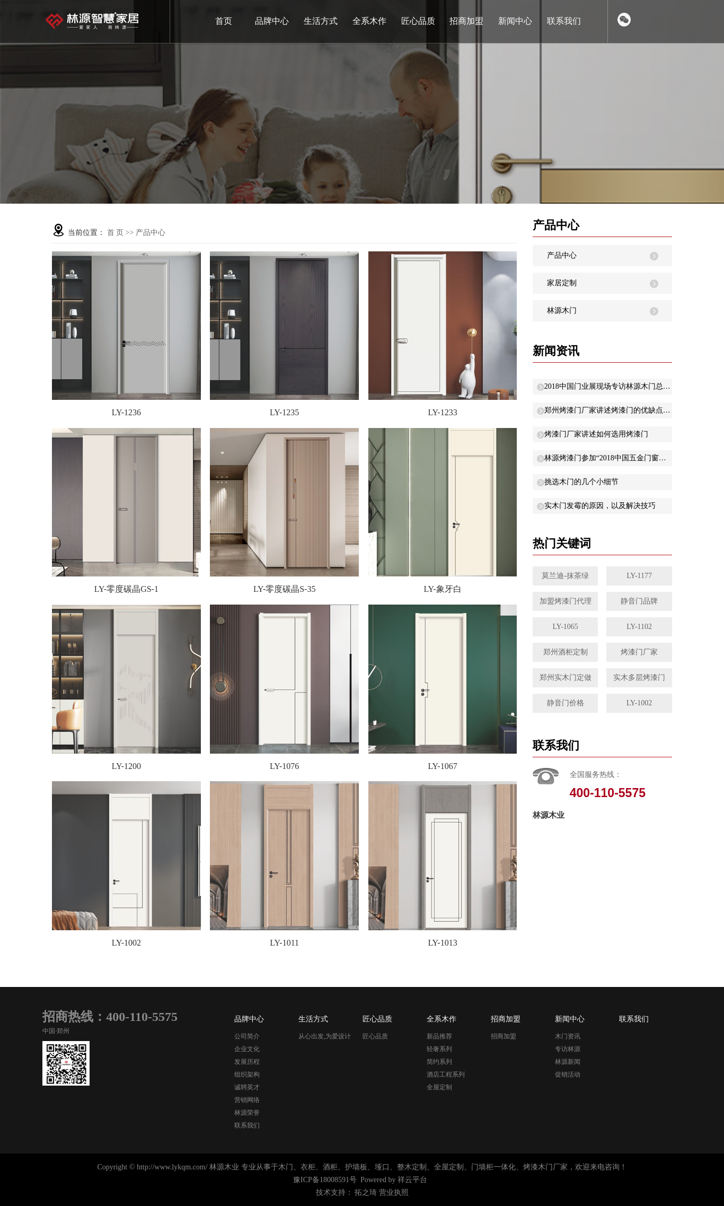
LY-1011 (284, 942)
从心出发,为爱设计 (324, 1036)
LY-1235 (284, 412)
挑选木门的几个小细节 (581, 482)
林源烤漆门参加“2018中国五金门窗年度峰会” (608, 458)
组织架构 (247, 1074)
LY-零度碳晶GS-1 (126, 588)
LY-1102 (639, 627)
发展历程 (247, 1061)
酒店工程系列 (446, 1074)
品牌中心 (272, 20)
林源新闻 (567, 1061)
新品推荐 (439, 1036)
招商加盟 (466, 20)
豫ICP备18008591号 (325, 1180)
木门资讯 (567, 1036)
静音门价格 (565, 703)
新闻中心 (515, 20)
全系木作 (369, 20)
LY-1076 (284, 766)
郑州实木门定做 (565, 677)
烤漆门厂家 (639, 652)
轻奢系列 (439, 1049)
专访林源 (567, 1049)
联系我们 (564, 20)
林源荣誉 (247, 1112)
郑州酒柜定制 (565, 652)
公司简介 (247, 1036)
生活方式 (321, 20)
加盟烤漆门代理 (565, 601)
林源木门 (562, 310)
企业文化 (247, 1049)
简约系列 (439, 1061)
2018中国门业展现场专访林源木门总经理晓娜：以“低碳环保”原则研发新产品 (608, 386)
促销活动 (567, 1074)
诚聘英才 (247, 1087)
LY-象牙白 (442, 588)
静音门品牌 (639, 601)
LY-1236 (126, 412)
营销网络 (247, 1100)
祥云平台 (412, 1180)
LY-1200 (126, 766)
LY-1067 (442, 766)
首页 (223, 20)
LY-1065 (565, 627)
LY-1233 (442, 412)
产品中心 (150, 233)
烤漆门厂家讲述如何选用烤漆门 (596, 434)
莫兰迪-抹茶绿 (565, 576)
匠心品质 (418, 20)
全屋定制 (439, 1087)
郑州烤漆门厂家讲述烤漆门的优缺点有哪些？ (608, 410)
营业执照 (394, 1192)
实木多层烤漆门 (639, 677)
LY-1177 (639, 576)
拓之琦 (366, 1192)
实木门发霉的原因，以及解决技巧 (600, 506)
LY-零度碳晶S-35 (284, 588)
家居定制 (562, 283)
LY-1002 (126, 942)
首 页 (115, 233)
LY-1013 (442, 942)
